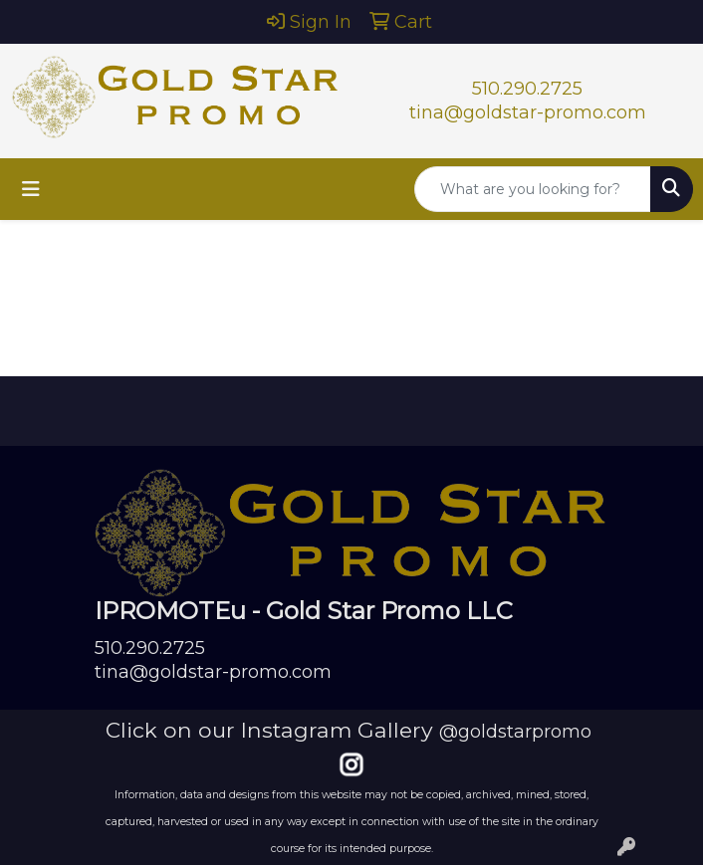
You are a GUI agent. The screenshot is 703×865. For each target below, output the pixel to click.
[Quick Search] (532, 189)
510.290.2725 (527, 89)
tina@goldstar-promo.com (527, 112)
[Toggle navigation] (31, 189)
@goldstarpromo (515, 732)
